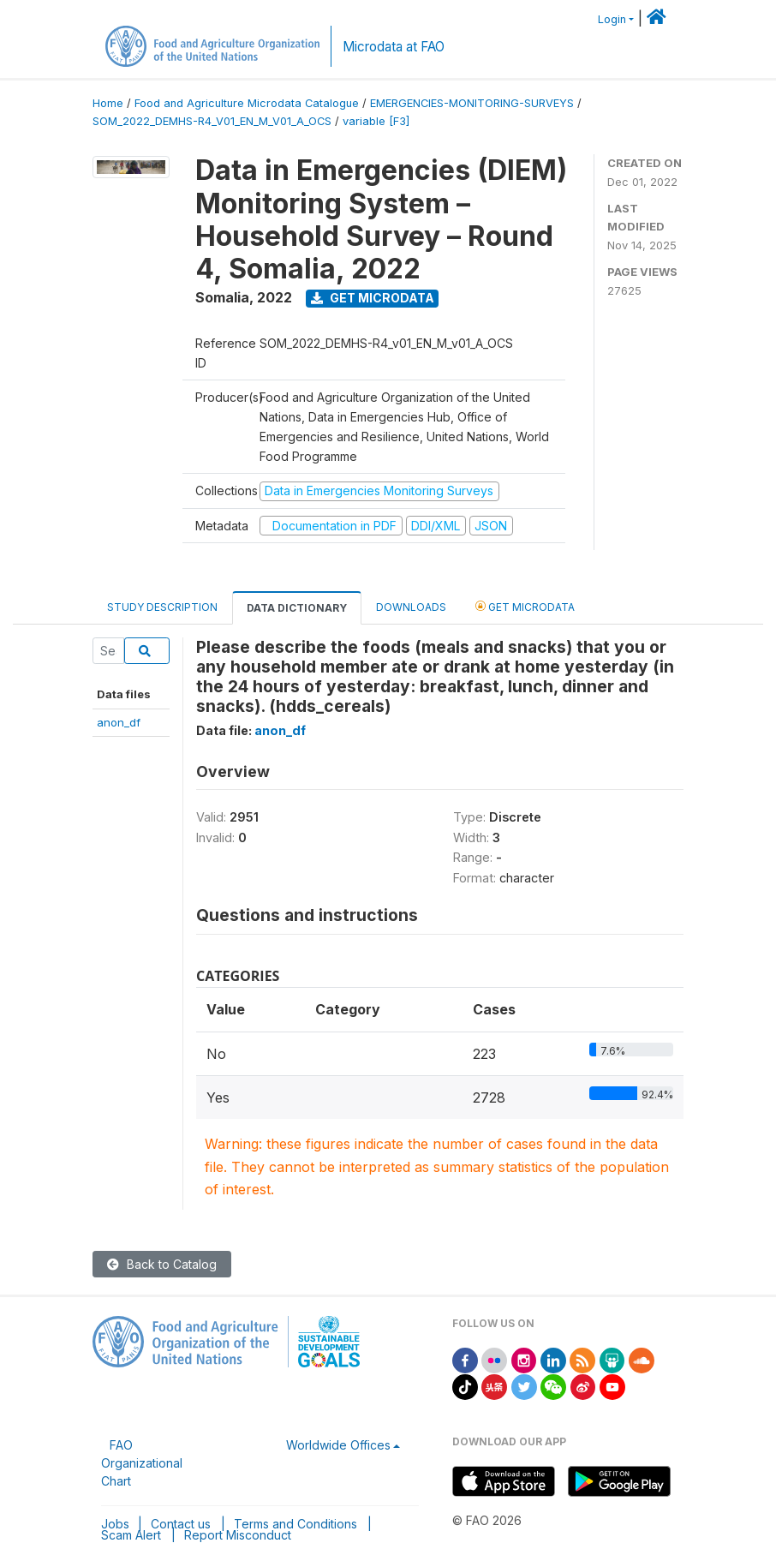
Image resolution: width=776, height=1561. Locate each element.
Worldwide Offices (338, 1445)
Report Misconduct (237, 1535)
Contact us (181, 1523)
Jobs (115, 1523)
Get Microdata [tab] (525, 606)
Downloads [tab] (411, 607)
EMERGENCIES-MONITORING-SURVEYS (472, 103)
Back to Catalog (162, 1264)
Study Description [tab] (162, 607)
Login (612, 19)
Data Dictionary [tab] (297, 607)
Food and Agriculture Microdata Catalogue (246, 103)
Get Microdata (372, 297)
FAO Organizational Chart (141, 1463)
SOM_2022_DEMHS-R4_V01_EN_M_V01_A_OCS (212, 121)
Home (108, 103)
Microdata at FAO (394, 47)
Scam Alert (131, 1535)
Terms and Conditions (295, 1523)
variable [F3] (376, 121)
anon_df (118, 722)
